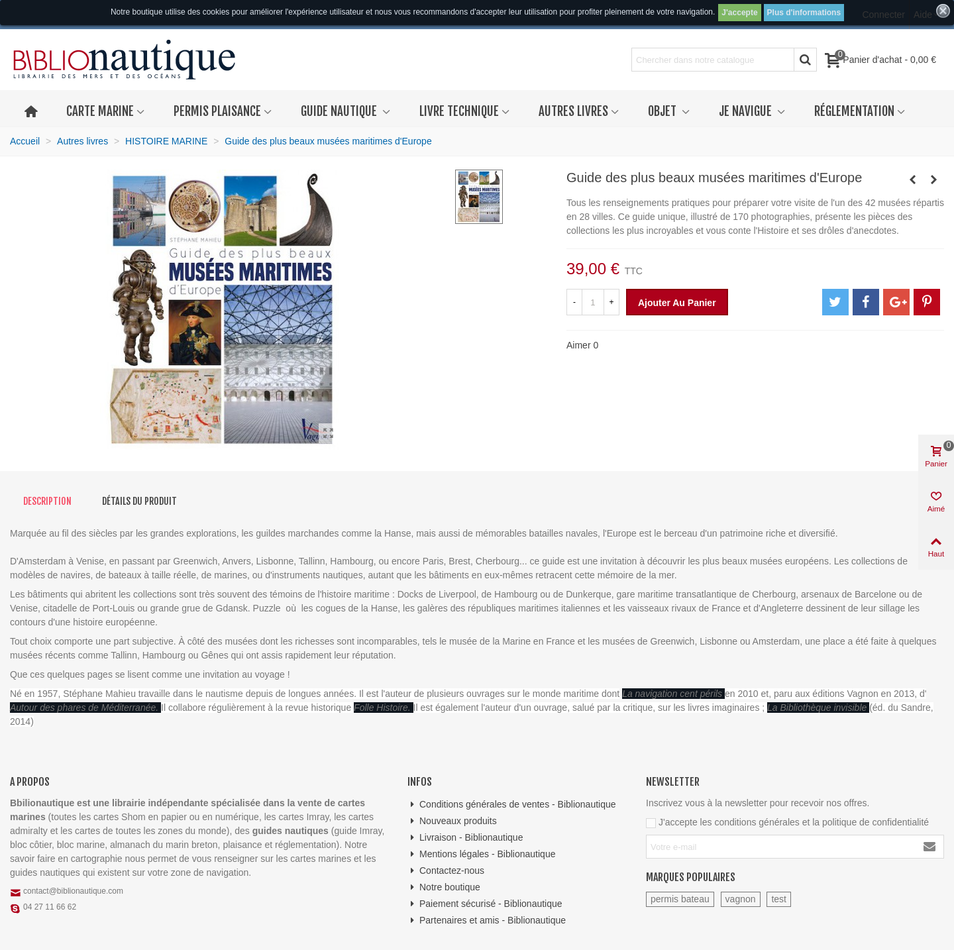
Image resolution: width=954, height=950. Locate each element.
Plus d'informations (804, 12)
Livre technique (459, 111)
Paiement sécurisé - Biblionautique (484, 904)
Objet (663, 111)
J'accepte (739, 12)
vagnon (740, 899)
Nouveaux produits (452, 821)
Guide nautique (340, 111)
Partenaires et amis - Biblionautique (486, 920)
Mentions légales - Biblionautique (481, 854)
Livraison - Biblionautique (465, 838)
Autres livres (573, 111)
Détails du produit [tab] (139, 501)
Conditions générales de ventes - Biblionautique (511, 805)
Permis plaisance (217, 111)
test (778, 899)
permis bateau (680, 899)
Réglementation (854, 111)
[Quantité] (593, 302)
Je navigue (746, 111)
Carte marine (100, 111)
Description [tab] (47, 501)
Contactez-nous (445, 871)
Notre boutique (443, 887)
